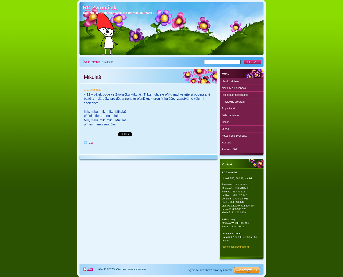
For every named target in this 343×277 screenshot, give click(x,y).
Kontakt (226, 142)
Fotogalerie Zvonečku (234, 135)
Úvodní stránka (92, 61)
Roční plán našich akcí (235, 94)
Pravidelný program (233, 101)
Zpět (91, 142)
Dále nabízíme (230, 115)
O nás (225, 128)
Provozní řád (229, 149)
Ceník (225, 122)
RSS (90, 269)
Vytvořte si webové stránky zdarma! (210, 270)
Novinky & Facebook (234, 88)
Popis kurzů (229, 108)
